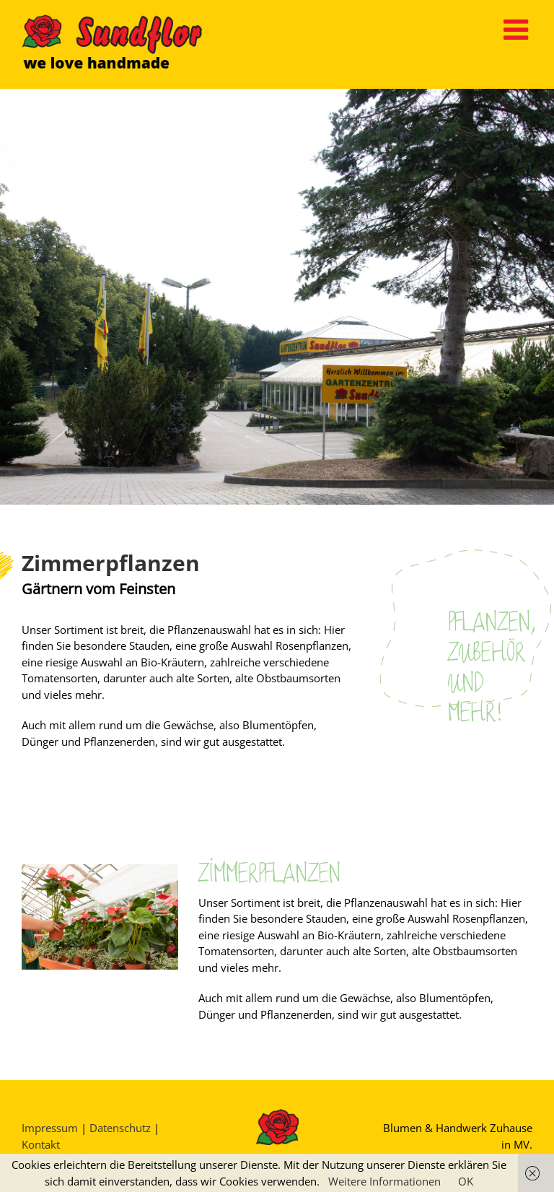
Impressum (50, 1128)
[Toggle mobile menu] (518, 28)
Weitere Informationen (384, 1181)
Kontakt (41, 1144)
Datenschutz (120, 1128)
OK (465, 1181)
